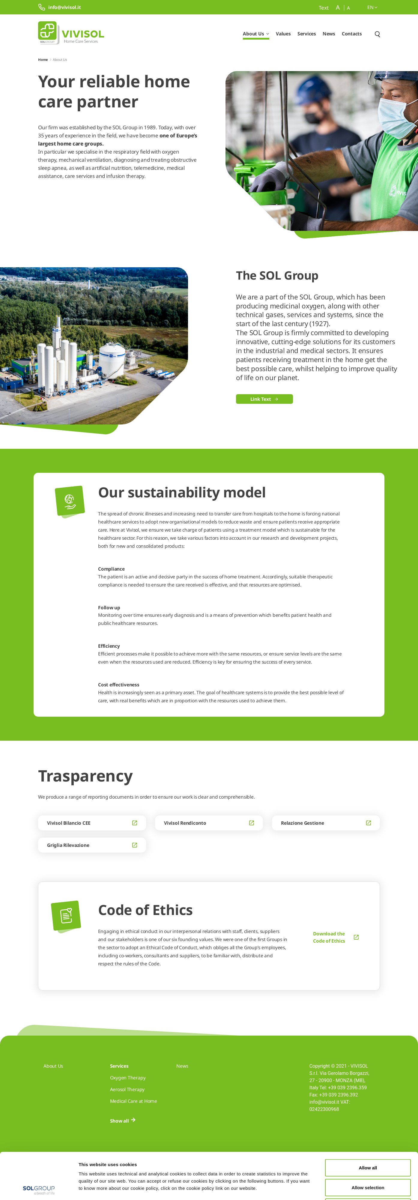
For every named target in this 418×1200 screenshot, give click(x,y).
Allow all (368, 1121)
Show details (311, 1188)
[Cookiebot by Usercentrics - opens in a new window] (39, 1188)
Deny (368, 1160)
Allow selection (367, 1141)
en (372, 7)
